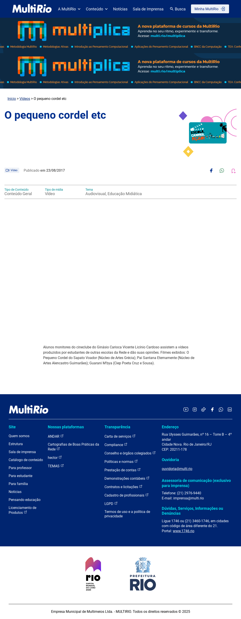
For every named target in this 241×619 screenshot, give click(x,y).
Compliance (115, 444)
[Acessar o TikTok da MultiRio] (203, 410)
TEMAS (56, 466)
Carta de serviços (120, 436)
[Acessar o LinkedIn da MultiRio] (229, 410)
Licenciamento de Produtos (22, 510)
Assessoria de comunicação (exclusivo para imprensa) (196, 483)
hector (55, 457)
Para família (18, 484)
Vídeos (24, 99)
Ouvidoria (170, 459)
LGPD (111, 503)
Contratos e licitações (123, 486)
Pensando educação (24, 500)
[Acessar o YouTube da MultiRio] (186, 410)
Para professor (20, 468)
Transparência (117, 427)
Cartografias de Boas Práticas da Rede (73, 446)
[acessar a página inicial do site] (32, 9)
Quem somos (19, 436)
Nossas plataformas (66, 427)
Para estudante (20, 476)
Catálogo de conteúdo (26, 460)
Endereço (170, 427)
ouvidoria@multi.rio (177, 469)
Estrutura (16, 444)
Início (12, 99)
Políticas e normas (121, 461)
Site (12, 427)
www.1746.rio (183, 531)
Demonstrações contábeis (127, 478)
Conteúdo (97, 9)
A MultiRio (69, 9)
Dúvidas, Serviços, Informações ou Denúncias (192, 511)
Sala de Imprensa (148, 9)
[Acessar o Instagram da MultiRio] (194, 410)
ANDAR (56, 436)
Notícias (120, 9)
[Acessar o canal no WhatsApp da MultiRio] (221, 410)
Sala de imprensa (22, 452)
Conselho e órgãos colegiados (130, 453)
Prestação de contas (122, 470)
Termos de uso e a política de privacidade (127, 514)
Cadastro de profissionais (126, 495)
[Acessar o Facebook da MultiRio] (212, 410)
